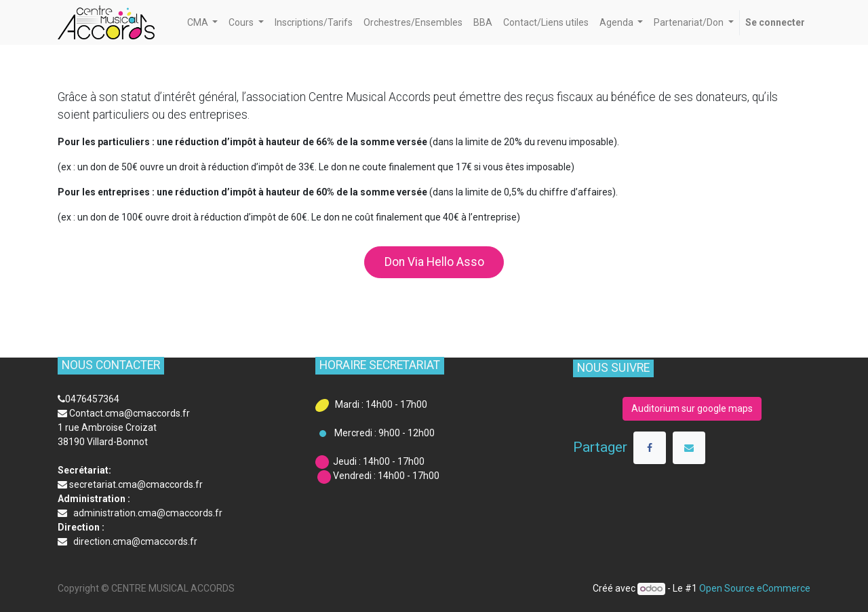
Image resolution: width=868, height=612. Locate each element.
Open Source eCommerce (754, 588)
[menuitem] (313, 22)
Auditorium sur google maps (692, 408)
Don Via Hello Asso (434, 262)
